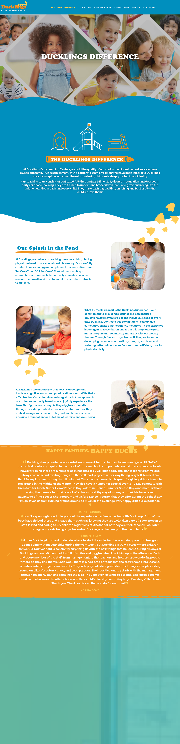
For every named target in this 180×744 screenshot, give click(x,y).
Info (136, 7)
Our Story (85, 7)
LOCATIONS (149, 7)
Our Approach (102, 7)
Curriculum (121, 7)
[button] (136, 7)
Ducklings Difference (62, 7)
